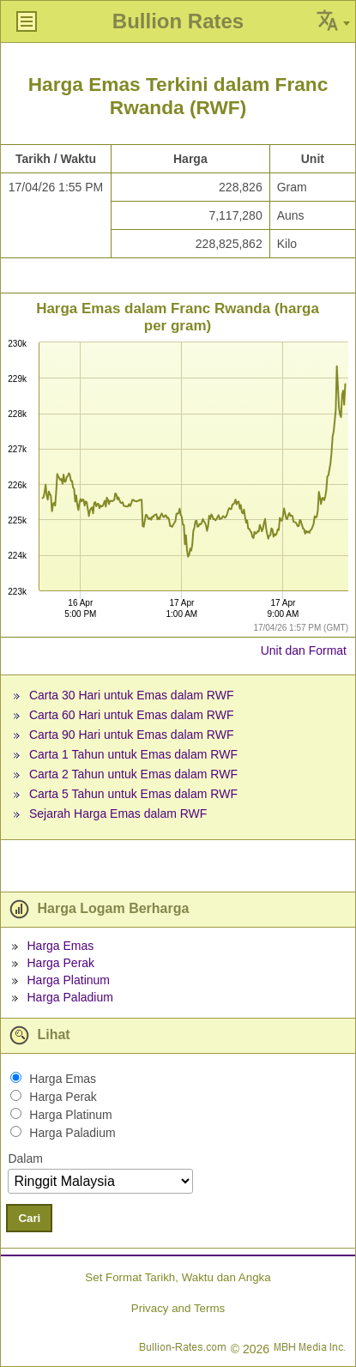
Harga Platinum (68, 980)
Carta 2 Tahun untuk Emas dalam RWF (133, 774)
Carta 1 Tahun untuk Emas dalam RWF (133, 754)
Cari (29, 1218)
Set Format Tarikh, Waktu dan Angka (177, 1277)
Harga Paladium (69, 997)
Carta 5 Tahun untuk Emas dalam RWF (133, 794)
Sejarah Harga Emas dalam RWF (118, 813)
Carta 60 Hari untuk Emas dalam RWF (131, 715)
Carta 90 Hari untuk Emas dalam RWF (131, 734)
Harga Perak (60, 963)
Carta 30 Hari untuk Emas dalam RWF (131, 695)
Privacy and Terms (178, 1308)
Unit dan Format (304, 650)
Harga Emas (60, 946)
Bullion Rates (178, 21)
